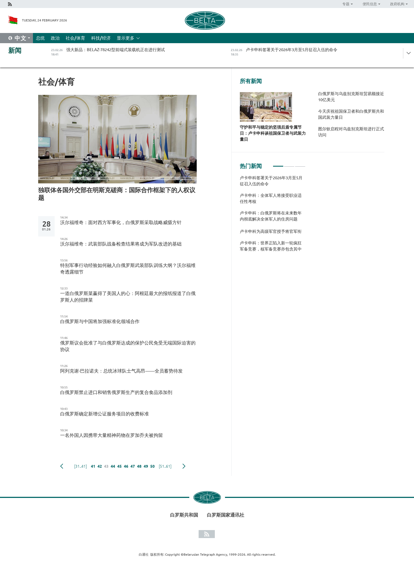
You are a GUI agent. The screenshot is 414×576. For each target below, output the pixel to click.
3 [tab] (300, 164)
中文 (21, 38)
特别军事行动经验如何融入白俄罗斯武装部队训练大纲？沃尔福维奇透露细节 (128, 268)
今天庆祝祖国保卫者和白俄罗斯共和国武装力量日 (351, 114)
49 (146, 466)
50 (152, 466)
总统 (40, 37)
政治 (55, 37)
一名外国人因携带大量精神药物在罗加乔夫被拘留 (111, 435)
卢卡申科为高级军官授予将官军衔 (271, 231)
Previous (61, 466)
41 (93, 466)
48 (139, 466)
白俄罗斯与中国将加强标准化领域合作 (100, 321)
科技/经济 (101, 37)
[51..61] (165, 466)
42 (100, 466)
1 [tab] (278, 164)
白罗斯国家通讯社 (225, 514)
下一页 (183, 466)
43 (106, 466)
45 (119, 466)
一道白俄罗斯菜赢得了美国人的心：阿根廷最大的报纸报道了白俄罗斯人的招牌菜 (128, 296)
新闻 (14, 50)
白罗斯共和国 (184, 514)
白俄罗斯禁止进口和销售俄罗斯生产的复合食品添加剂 (116, 392)
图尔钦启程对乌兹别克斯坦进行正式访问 (351, 131)
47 (132, 466)
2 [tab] (289, 164)
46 (126, 466)
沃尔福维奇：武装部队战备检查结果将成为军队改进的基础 (121, 243)
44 (113, 466)
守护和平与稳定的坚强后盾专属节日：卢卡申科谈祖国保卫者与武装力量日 (273, 133)
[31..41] (80, 466)
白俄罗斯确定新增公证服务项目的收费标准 (104, 413)
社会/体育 (75, 37)
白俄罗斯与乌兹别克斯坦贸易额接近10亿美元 (351, 96)
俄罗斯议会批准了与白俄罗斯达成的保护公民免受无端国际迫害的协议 (128, 346)
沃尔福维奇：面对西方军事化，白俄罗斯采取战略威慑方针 (121, 222)
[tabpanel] (272, 216)
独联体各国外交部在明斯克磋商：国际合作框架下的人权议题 (116, 193)
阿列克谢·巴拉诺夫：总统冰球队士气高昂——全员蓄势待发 (121, 370)
